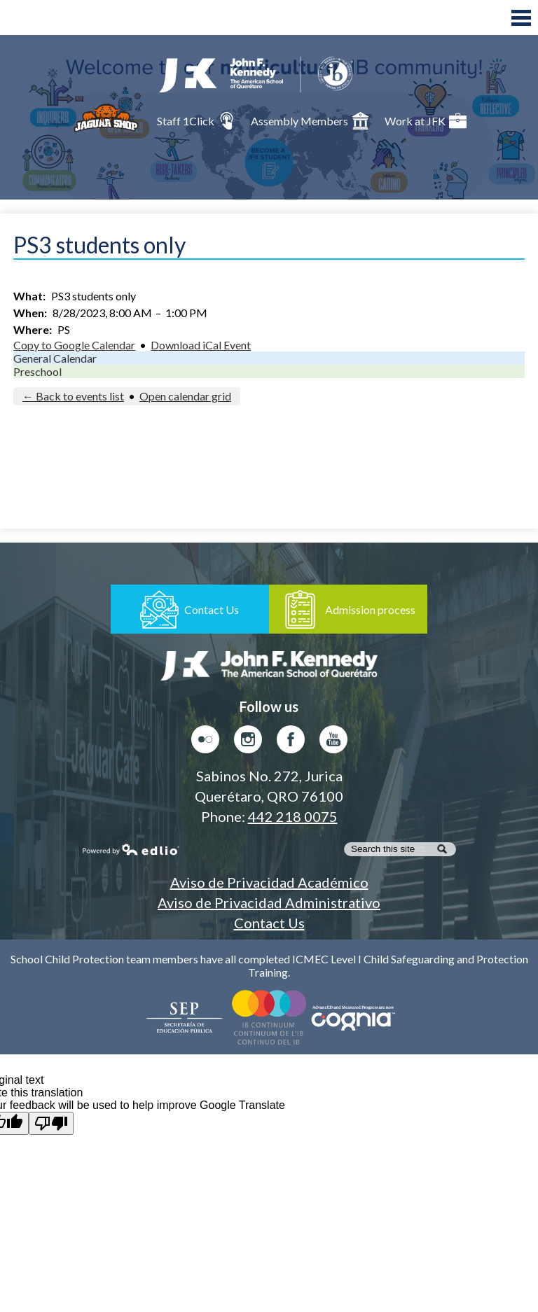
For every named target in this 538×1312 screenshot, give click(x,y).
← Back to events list (73, 396)
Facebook (291, 742)
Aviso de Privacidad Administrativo (269, 902)
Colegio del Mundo (269, 1017)
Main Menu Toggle (521, 18)
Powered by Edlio (131, 849)
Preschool (37, 371)
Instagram (248, 742)
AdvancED (353, 1017)
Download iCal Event (201, 344)
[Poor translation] (51, 1123)
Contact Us (269, 922)
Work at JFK (426, 121)
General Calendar (55, 358)
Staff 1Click (196, 121)
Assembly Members (310, 121)
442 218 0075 (293, 816)
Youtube (333, 742)
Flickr (205, 742)
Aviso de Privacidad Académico (269, 882)
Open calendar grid (185, 396)
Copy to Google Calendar (74, 344)
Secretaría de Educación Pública (185, 1017)
